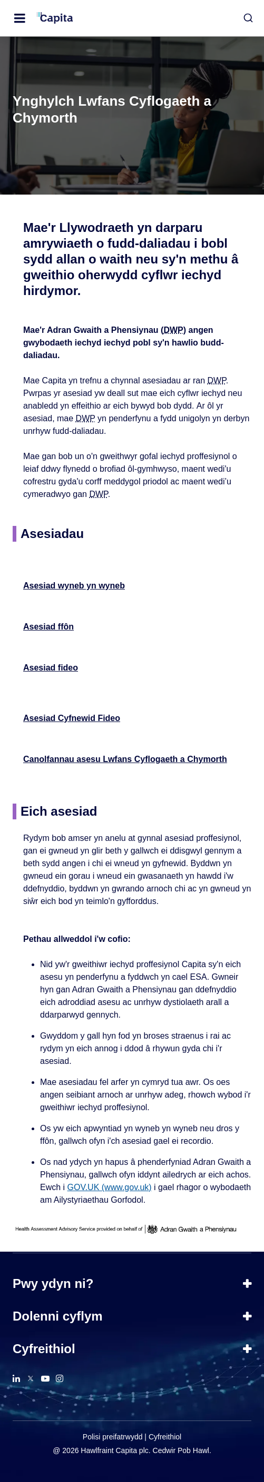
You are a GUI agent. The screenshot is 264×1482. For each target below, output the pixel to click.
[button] (248, 18)
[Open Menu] (20, 18)
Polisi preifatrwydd (113, 1437)
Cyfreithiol (165, 1437)
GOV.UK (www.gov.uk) (109, 1187)
